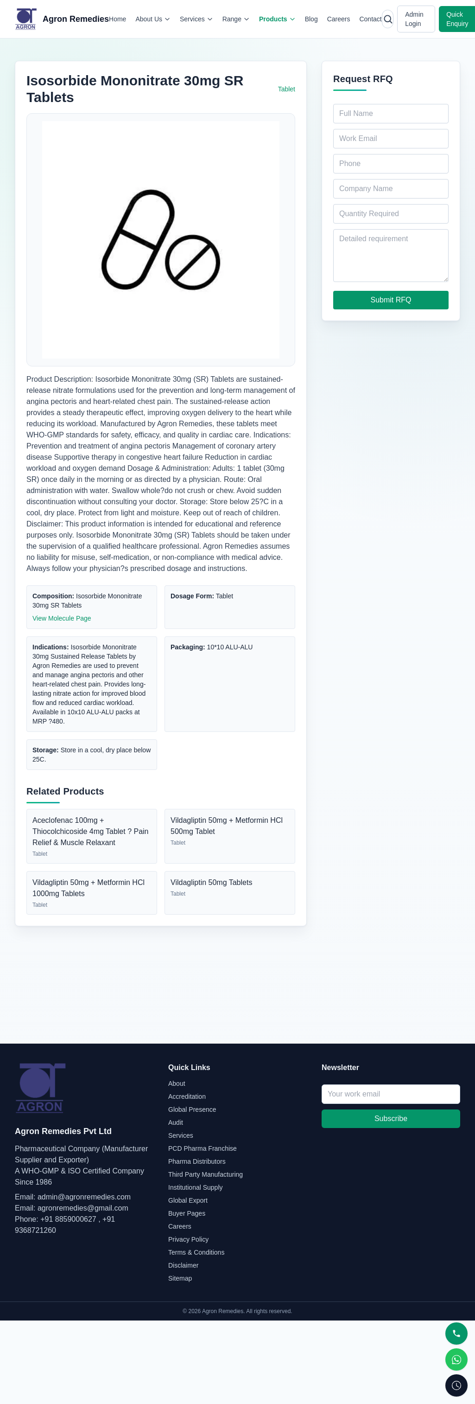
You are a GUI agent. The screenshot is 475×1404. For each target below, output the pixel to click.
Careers (338, 19)
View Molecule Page (61, 618)
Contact (370, 19)
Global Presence (192, 1109)
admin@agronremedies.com (84, 1197)
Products (277, 19)
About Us (153, 19)
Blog (311, 19)
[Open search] (387, 19)
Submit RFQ (390, 300)
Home (117, 19)
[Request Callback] (456, 1385)
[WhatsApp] (456, 1359)
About (176, 1083)
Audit (175, 1122)
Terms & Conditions (196, 1252)
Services (196, 19)
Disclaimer (183, 1265)
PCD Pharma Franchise (202, 1148)
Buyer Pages (186, 1213)
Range (236, 19)
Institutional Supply (195, 1187)
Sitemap (180, 1278)
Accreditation (187, 1096)
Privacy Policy (188, 1239)
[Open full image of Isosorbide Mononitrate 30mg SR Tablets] (160, 239)
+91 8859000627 (68, 1219)
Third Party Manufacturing (205, 1174)
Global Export (188, 1200)
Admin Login (414, 19)
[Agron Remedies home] (62, 19)
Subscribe (390, 1118)
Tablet (286, 89)
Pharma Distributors (197, 1161)
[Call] (456, 1333)
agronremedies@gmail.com (83, 1208)
